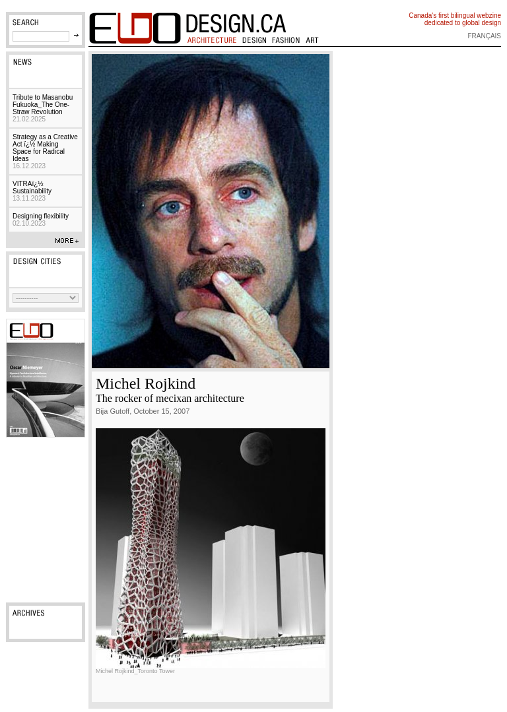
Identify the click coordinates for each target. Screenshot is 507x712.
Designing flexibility (41, 219)
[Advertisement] (45, 520)
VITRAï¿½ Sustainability (32, 191)
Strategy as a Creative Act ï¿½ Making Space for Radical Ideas (45, 151)
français (484, 36)
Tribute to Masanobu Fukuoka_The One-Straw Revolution (43, 108)
